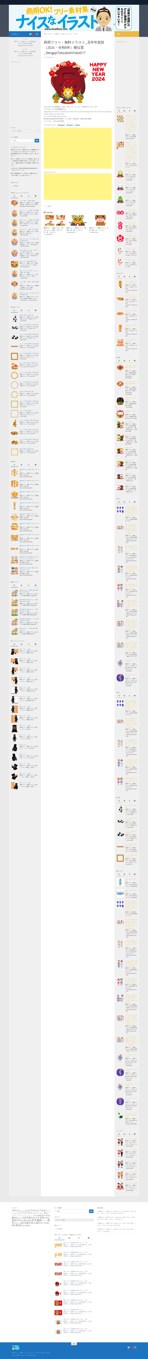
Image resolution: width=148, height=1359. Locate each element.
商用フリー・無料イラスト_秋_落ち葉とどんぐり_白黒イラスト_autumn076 (29, 318)
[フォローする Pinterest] (33, 34)
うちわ (126, 566)
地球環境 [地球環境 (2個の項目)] (47, 1215)
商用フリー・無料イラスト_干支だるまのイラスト (131, 165)
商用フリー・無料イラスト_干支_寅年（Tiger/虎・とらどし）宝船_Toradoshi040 (29, 214)
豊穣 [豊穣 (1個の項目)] (35, 1223)
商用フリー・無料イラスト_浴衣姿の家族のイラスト (131, 519)
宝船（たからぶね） (24, 239)
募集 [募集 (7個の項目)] (39, 1215)
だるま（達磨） (133, 398)
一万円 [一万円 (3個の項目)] (34, 1215)
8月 (133, 510)
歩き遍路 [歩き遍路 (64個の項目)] (36, 1220)
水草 (136, 1113)
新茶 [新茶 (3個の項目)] (22, 1220)
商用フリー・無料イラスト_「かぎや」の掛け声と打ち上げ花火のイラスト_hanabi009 (131, 667)
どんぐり (22, 324)
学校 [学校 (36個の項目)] (42, 1217)
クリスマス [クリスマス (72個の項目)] (25, 1213)
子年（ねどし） (23, 229)
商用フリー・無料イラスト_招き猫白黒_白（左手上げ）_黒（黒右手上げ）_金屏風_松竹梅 (131, 427)
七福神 (29, 200)
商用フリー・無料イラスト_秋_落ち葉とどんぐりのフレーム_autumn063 (29, 414)
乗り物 (21, 590)
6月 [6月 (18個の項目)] (17, 1210)
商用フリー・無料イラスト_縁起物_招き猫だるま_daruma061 (131, 416)
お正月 (33, 239)
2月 (126, 1139)
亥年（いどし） (129, 133)
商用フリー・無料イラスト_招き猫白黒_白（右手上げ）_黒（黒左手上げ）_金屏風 (131, 466)
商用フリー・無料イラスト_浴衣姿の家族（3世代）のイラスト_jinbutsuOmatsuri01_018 (131, 539)
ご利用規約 (15, 186)
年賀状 (49, 206)
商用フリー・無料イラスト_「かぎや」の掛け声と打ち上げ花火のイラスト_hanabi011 (131, 682)
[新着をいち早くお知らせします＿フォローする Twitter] (30, 34)
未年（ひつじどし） (130, 154)
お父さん (130, 510)
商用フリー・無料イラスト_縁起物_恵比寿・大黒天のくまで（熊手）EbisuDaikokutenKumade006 (29, 204)
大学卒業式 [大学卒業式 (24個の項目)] (27, 1218)
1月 (30, 239)
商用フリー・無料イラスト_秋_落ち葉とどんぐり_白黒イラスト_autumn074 (29, 338)
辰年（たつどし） (67, 34)
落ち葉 (21, 315)
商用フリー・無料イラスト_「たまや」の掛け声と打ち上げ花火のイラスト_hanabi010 (131, 1091)
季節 (26, 240)
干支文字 (133, 211)
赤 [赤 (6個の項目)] (44, 1223)
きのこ (21, 363)
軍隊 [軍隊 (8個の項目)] (13, 1225)
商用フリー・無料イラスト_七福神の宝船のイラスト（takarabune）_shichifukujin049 (29, 255)
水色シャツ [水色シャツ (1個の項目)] (44, 1220)
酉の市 (29, 281)
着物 (132, 506)
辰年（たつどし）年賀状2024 (52, 34)
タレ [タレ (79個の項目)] (46, 1213)
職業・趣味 (32, 590)
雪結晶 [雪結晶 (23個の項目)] (18, 1225)
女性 (132, 508)
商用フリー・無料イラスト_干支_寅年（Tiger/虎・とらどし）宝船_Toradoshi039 (29, 223)
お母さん (129, 512)
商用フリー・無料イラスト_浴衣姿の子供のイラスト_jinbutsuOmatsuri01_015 (131, 593)
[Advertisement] (78, 148)
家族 (21, 592)
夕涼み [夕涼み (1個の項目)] (20, 1218)
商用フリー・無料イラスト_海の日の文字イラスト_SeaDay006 (131, 884)
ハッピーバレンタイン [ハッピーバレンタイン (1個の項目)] (21, 1215)
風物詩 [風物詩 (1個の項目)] (23, 1225)
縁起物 (33, 200)
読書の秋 (22, 469)
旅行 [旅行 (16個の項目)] (26, 1220)
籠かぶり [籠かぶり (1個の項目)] (18, 1223)
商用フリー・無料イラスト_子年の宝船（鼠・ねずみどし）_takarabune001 (29, 233)
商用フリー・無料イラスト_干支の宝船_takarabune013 (130, 136)
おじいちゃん (25, 558)
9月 (25, 469)
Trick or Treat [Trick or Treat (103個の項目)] (38, 1210)
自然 (32, 315)
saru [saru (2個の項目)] (23, 1211)
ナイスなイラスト (49, 57)
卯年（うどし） (80, 1242)
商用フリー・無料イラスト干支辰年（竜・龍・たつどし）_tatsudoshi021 (76, 230)
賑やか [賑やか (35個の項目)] (39, 1222)
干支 (75, 34)
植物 (29, 315)
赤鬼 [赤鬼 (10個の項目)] (47, 1223)
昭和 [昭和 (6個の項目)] (29, 1220)
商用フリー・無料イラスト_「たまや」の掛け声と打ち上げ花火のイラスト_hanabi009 (131, 1106)
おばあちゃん (32, 558)
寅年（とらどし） (24, 210)
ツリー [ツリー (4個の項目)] (14, 1215)
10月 (33, 469)
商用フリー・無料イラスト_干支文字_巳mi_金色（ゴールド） (131, 253)
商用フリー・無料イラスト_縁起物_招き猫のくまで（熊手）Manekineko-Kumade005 (131, 374)
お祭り (128, 526)
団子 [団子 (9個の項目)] (43, 1215)
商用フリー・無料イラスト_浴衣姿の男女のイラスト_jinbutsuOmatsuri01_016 (131, 577)
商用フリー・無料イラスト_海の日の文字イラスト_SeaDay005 (131, 895)
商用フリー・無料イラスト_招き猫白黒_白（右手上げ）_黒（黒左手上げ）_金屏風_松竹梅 (131, 440)
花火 (129, 506)
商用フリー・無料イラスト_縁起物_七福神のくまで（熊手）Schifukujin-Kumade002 (29, 287)
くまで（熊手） (23, 200)
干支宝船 (127, 115)
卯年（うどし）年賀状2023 (69, 1242)
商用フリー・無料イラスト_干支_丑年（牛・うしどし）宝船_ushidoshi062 (29, 276)
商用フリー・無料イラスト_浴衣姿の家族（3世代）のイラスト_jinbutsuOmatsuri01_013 (131, 635)
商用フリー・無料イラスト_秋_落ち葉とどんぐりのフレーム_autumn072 (29, 357)
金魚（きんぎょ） (129, 1113)
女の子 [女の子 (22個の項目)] (36, 1218)
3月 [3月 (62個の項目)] (14, 1210)
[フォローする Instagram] (37, 34)
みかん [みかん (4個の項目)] (16, 1213)
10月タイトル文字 (129, 281)
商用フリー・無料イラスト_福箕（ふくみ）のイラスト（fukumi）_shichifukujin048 (29, 264)
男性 (129, 508)
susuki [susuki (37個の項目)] (27, 1210)
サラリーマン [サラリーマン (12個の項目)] (38, 1213)
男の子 (36, 568)
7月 (126, 510)
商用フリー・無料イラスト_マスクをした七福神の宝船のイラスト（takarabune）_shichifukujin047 (29, 298)
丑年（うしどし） (34, 270)
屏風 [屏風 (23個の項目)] (14, 1220)
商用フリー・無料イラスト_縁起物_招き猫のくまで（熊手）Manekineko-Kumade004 (131, 391)
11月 (21, 283)
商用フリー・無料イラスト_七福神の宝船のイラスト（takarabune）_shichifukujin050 (29, 244)
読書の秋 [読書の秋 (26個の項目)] (29, 1223)
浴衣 (126, 506)
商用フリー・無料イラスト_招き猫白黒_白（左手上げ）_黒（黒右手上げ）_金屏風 (131, 453)
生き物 (126, 1116)
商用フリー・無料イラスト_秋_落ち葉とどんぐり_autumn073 (131, 849)
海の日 (129, 879)
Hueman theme (32, 1355)
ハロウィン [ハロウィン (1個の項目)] (29, 1215)
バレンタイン (131, 1139)
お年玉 (21, 250)
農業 (37, 590)
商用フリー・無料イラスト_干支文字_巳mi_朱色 (131, 264)
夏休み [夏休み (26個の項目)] (15, 1218)
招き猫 (130, 367)
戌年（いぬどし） (132, 131)
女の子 (24, 569)
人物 (28, 557)
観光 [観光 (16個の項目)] (22, 1223)
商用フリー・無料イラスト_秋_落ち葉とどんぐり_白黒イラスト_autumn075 (29, 328)
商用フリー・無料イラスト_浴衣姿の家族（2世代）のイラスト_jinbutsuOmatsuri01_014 (131, 613)
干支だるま (128, 142)
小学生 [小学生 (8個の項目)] (47, 1218)
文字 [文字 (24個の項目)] (18, 1220)
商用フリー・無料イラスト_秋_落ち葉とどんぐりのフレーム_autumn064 (29, 404)
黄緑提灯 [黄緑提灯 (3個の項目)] (28, 1225)
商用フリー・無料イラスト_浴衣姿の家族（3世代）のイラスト (131, 654)
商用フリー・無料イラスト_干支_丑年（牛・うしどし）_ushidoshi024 (98, 230)
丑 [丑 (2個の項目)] (37, 1215)
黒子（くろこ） (23, 649)
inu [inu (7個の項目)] (20, 1211)
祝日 (126, 879)
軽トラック (26, 590)
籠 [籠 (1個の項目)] (15, 1223)
